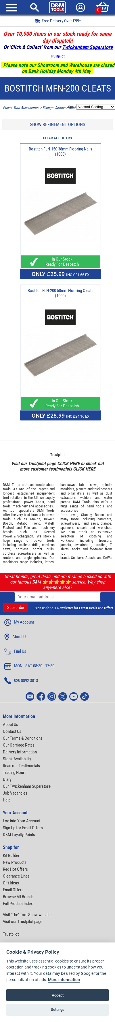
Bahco (99, 515)
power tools (34, 502)
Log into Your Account (21, 820)
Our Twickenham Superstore (27, 786)
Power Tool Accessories (21, 108)
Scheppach (25, 536)
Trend (36, 523)
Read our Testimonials (21, 765)
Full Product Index (18, 903)
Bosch (7, 523)
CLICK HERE (68, 463)
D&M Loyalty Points (19, 834)
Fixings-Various (54, 108)
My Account (19, 622)
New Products (14, 862)
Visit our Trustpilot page (22, 921)
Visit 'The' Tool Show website (27, 914)
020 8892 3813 (21, 680)
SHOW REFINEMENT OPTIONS (57, 124)
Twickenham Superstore (87, 47)
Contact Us (12, 731)
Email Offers (13, 889)
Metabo (22, 523)
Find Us (15, 651)
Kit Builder (11, 855)
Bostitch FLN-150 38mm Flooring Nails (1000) (60, 151)
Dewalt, (49, 519)
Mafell (49, 523)
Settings (57, 1009)
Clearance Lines (16, 876)
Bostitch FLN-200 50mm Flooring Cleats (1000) (60, 293)
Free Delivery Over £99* (57, 21)
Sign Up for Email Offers (23, 827)
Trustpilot (57, 56)
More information (64, 979)
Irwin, (74, 515)
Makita (35, 519)
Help (6, 800)
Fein (27, 527)
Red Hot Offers (15, 869)
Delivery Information (20, 752)
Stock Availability (17, 758)
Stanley (86, 515)
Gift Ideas (11, 883)
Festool (8, 527)
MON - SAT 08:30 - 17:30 (29, 666)
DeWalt (108, 557)
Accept (58, 995)
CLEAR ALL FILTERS (57, 138)
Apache (90, 557)
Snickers (77, 557)
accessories (44, 506)
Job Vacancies (15, 793)
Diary (7, 779)
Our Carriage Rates (18, 745)
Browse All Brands (18, 896)
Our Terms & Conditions (23, 738)
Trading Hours (14, 772)
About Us (16, 637)
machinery (20, 506)
